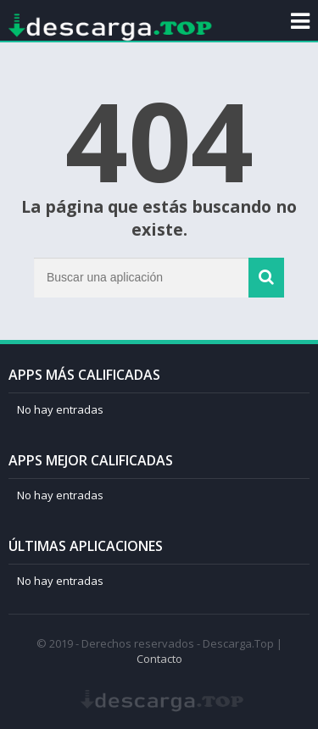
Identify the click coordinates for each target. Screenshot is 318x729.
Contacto (159, 658)
